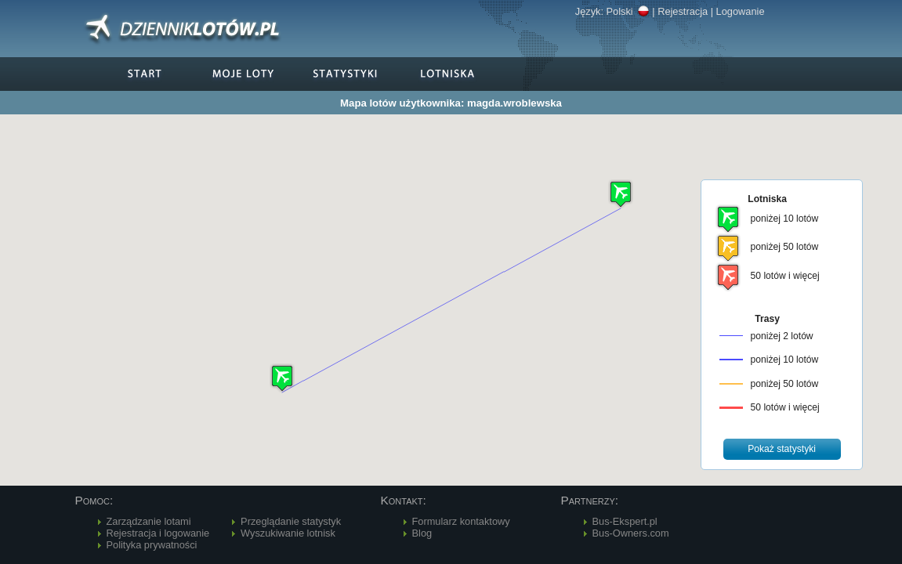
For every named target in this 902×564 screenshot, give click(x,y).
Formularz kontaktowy (461, 521)
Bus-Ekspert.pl (624, 521)
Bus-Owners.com (630, 533)
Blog (422, 533)
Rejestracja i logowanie (158, 533)
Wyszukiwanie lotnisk (288, 533)
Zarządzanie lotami (149, 521)
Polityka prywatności (152, 545)
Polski (628, 11)
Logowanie (740, 11)
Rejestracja (682, 11)
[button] (282, 377)
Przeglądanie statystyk (291, 521)
